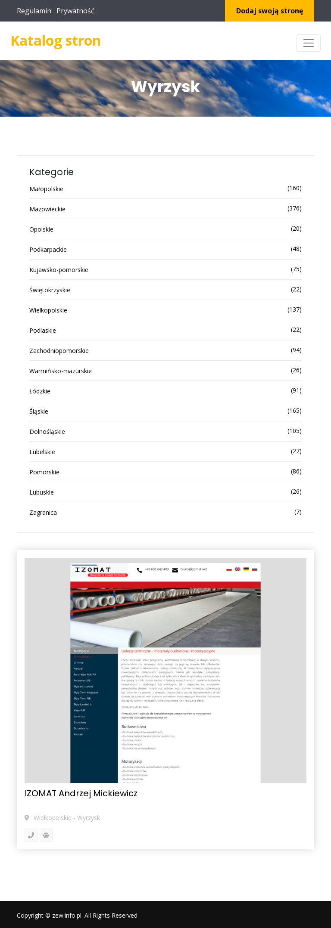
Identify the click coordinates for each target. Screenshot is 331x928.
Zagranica (43, 512)
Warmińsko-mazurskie (60, 371)
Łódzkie (39, 391)
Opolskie (41, 229)
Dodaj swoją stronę (269, 10)
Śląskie (38, 411)
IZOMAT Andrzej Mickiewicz (81, 793)
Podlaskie (42, 330)
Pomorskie (44, 472)
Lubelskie (42, 452)
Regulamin (34, 10)
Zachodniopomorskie (59, 350)
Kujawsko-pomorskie (58, 270)
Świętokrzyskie (49, 290)
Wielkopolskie (48, 310)
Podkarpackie (48, 249)
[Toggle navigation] (309, 43)
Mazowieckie (47, 209)
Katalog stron (55, 40)
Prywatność (75, 10)
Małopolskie (46, 189)
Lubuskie (41, 492)
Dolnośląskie (47, 431)
